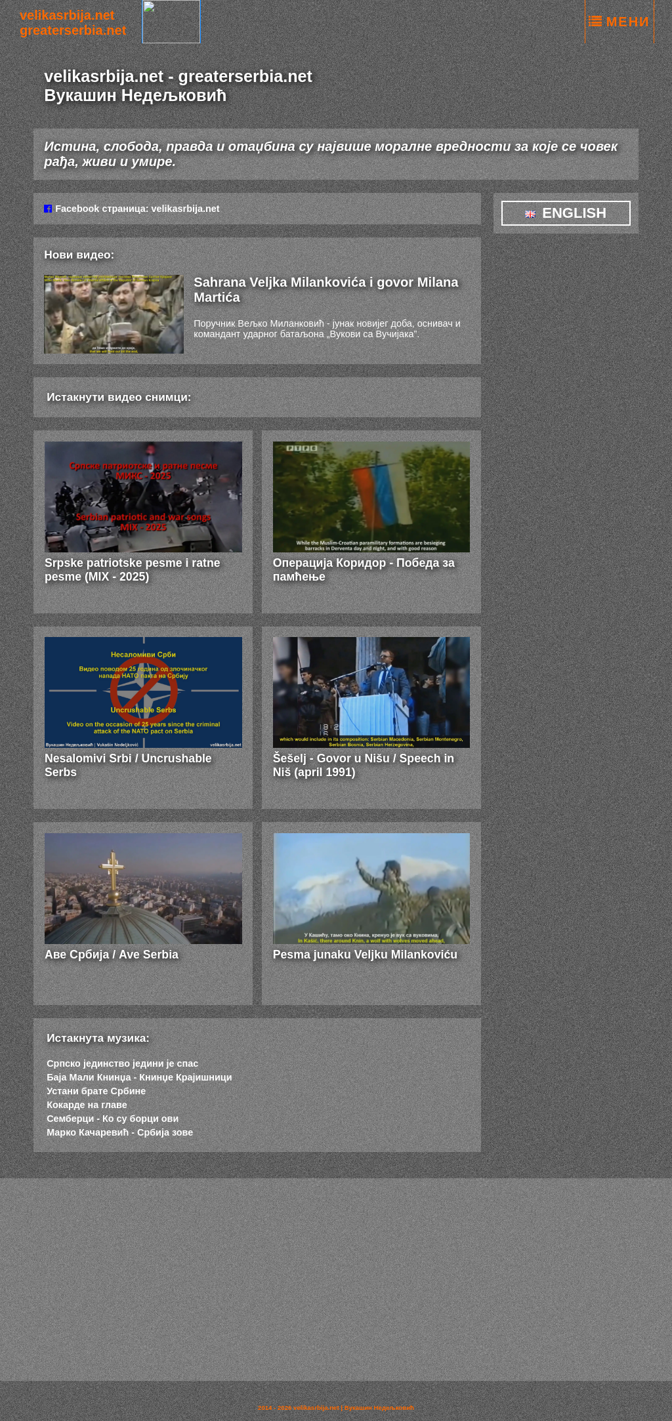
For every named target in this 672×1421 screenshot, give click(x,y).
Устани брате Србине (96, 1091)
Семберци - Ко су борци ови (112, 1118)
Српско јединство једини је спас (122, 1063)
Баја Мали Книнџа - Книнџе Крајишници (139, 1077)
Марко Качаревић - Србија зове (120, 1132)
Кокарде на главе (87, 1105)
